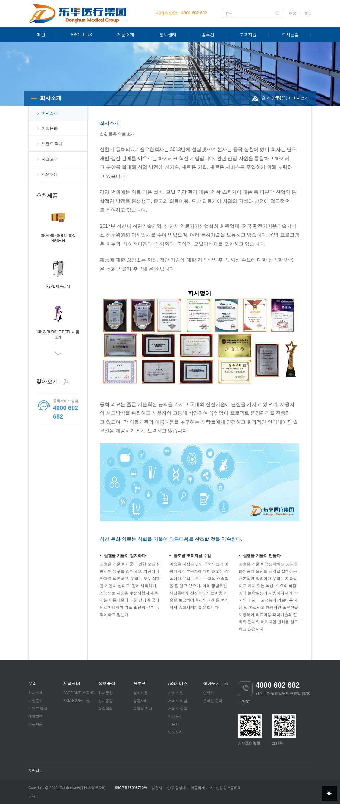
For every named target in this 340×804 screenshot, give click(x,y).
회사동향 (105, 693)
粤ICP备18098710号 (131, 788)
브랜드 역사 (52, 143)
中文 (292, 13)
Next (58, 354)
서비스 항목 (177, 709)
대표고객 (50, 159)
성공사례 (140, 701)
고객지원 (248, 34)
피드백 (173, 724)
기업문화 (50, 128)
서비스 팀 (176, 693)
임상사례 (175, 732)
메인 (41, 34)
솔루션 (208, 34)
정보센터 (167, 34)
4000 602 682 (194, 13)
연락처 (208, 693)
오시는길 (290, 34)
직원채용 (50, 174)
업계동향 (105, 701)
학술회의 (105, 709)
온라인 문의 (212, 701)
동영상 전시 (142, 709)
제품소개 (125, 34)
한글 (308, 13)
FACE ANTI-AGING (79, 693)
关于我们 (279, 98)
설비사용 (140, 693)
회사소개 (301, 98)
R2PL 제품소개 (58, 286)
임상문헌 (175, 716)
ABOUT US (81, 34)
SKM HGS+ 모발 (76, 701)
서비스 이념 (177, 701)
